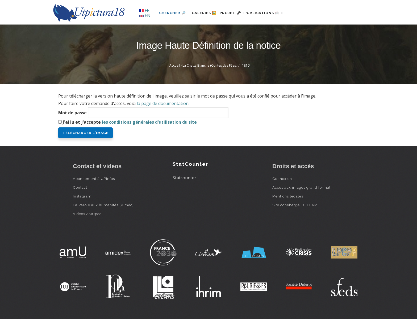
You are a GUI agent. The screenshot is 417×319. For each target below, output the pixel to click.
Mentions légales (287, 196)
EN (145, 15)
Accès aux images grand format (301, 187)
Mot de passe (72, 113)
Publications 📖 (279, 13)
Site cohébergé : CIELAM (295, 205)
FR (144, 10)
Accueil (174, 65)
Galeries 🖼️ (209, 13)
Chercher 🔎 (174, 13)
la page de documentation (163, 103)
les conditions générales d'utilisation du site (149, 122)
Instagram (82, 196)
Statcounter (184, 178)
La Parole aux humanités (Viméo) (103, 205)
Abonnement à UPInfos (94, 178)
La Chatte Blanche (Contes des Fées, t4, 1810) (216, 65)
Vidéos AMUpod (87, 214)
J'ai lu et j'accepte (130, 122)
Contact (80, 187)
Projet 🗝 (241, 13)
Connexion (282, 178)
